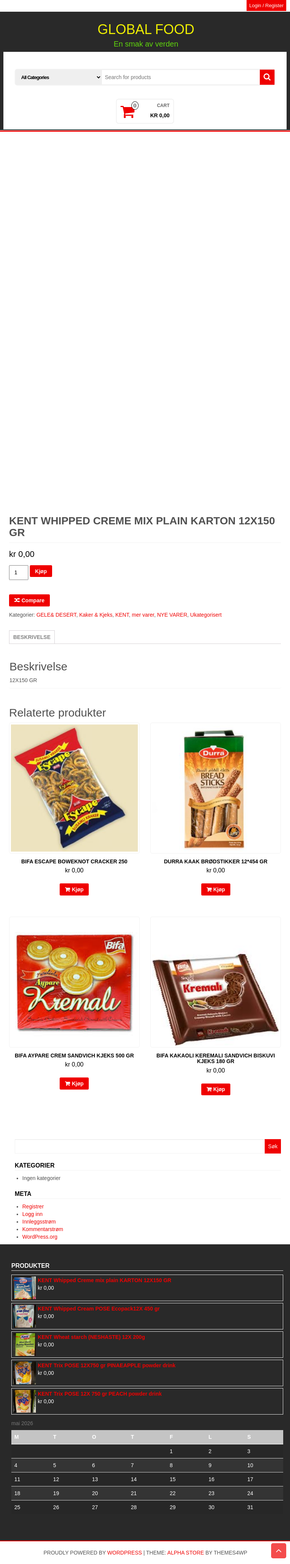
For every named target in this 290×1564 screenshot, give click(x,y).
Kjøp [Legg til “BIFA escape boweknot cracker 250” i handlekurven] (77, 889)
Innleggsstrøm (39, 1222)
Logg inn (32, 1214)
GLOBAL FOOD (145, 29)
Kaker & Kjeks (96, 615)
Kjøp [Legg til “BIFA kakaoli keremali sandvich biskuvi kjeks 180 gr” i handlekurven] (219, 1089)
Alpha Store (185, 1553)
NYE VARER (172, 615)
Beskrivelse (32, 637)
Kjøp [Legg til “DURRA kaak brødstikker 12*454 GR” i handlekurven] (219, 889)
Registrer (33, 1206)
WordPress (124, 1553)
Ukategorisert (206, 615)
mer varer (143, 615)
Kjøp (41, 571)
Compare (33, 600)
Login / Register (266, 5)
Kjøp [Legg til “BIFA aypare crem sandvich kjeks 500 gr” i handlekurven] (77, 1083)
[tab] (32, 637)
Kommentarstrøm (42, 1229)
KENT (122, 615)
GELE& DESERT (56, 615)
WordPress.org (39, 1237)
